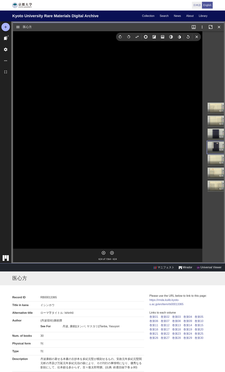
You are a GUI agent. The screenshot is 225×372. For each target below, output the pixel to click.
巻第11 (153, 325)
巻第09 (187, 321)
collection (148, 15)
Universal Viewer (209, 267)
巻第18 (176, 329)
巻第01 (153, 316)
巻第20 (199, 329)
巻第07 (165, 321)
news (177, 15)
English (207, 5)
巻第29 (187, 337)
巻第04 (187, 316)
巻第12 (165, 325)
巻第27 (165, 337)
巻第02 (165, 316)
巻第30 (199, 337)
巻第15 (199, 325)
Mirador (185, 267)
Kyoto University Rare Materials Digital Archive (55, 16)
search (164, 15)
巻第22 (165, 333)
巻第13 (176, 325)
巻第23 (176, 333)
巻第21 (153, 333)
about (190, 15)
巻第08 (176, 321)
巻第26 (153, 337)
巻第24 (187, 333)
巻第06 (153, 321)
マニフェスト (163, 267)
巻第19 (187, 329)
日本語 (197, 5)
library (203, 15)
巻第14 (187, 325)
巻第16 (153, 329)
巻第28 (176, 337)
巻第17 (165, 329)
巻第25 (199, 333)
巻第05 (199, 316)
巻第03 (176, 316)
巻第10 (199, 321)
